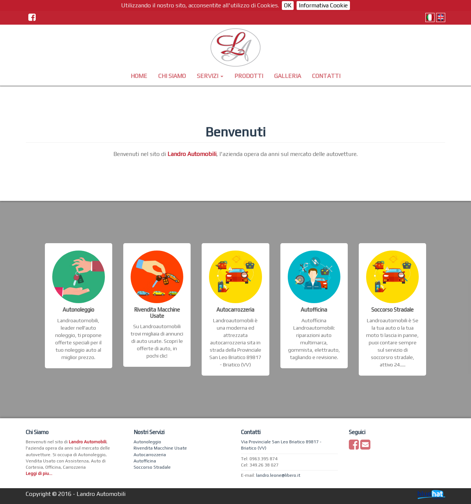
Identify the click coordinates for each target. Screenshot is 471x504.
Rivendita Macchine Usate (160, 448)
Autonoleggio (147, 441)
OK (287, 5)
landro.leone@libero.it (278, 475)
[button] (210, 76)
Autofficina (145, 461)
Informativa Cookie (323, 5)
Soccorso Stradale (152, 467)
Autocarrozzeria (150, 454)
